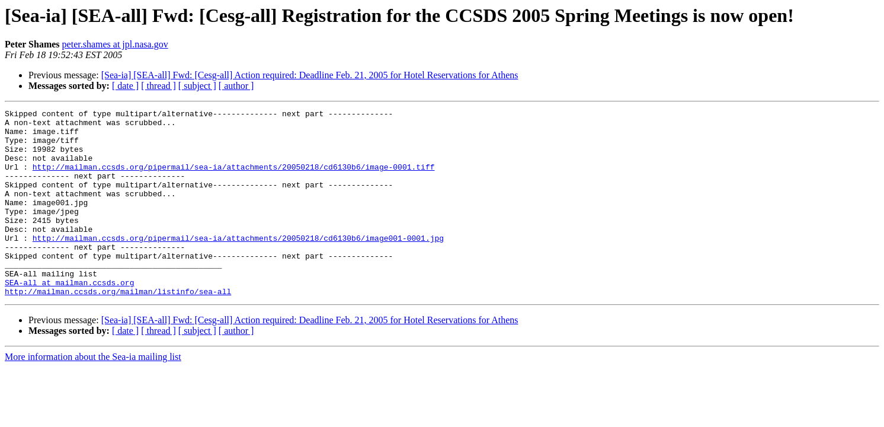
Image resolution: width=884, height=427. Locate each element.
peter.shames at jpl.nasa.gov (115, 44)
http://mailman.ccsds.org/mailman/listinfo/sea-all (118, 328)
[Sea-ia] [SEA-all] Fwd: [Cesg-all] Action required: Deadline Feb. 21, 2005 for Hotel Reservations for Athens (309, 75)
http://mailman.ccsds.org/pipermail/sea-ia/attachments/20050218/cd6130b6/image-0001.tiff (234, 179)
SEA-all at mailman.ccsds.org (69, 318)
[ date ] (125, 86)
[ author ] (236, 86)
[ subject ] (197, 86)
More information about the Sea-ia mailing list (93, 394)
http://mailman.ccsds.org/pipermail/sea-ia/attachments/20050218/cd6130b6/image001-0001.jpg (238, 264)
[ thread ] (158, 86)
